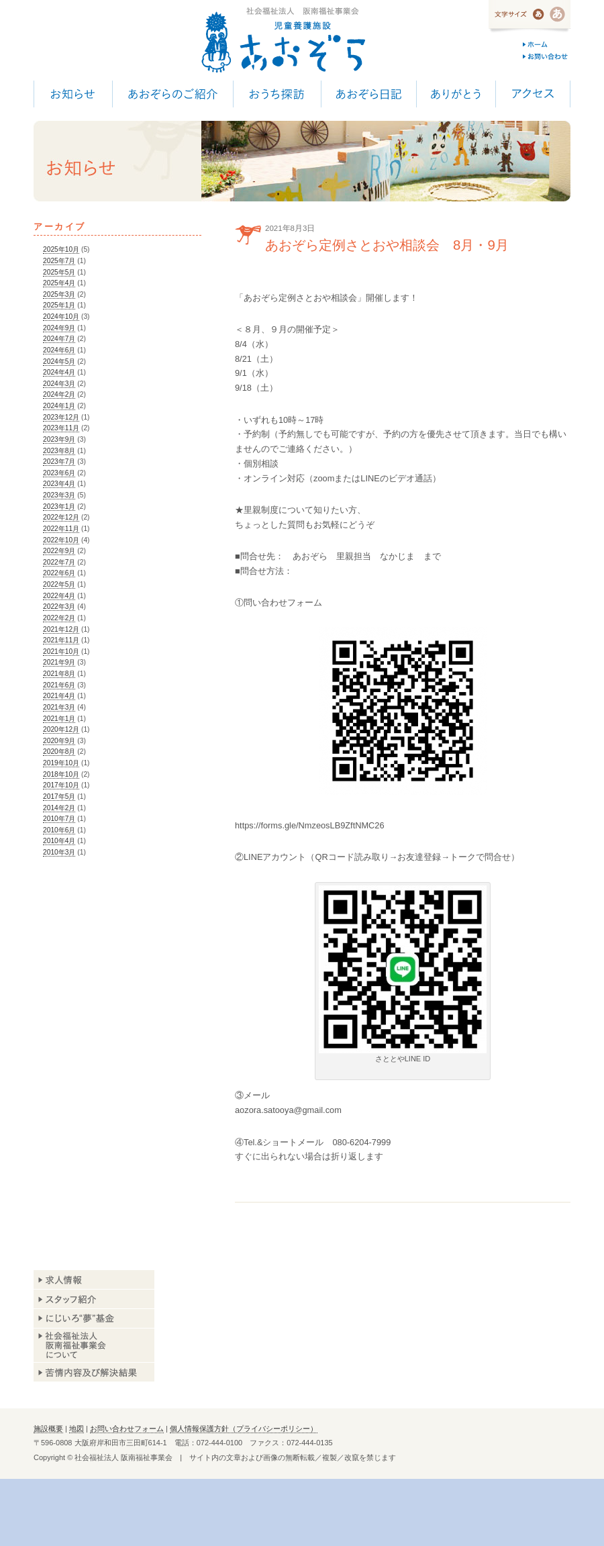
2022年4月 (59, 595)
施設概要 (48, 1428)
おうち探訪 (277, 94)
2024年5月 (59, 361)
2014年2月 (59, 808)
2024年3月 (59, 383)
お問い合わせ (546, 56)
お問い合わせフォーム (127, 1428)
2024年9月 (59, 328)
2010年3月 (59, 852)
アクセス (532, 94)
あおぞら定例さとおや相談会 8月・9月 (387, 244)
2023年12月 (61, 417)
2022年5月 (59, 584)
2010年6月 (59, 830)
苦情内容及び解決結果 (94, 1372)
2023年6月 (59, 473)
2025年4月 (59, 283)
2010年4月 (59, 840)
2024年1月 (59, 405)
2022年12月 (61, 517)
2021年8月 (59, 673)
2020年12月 (61, 729)
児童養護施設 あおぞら (283, 40)
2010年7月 (59, 818)
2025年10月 (61, 249)
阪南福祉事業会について (94, 1345)
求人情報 (94, 1280)
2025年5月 (59, 272)
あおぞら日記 (368, 94)
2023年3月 (59, 495)
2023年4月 (59, 483)
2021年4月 (59, 695)
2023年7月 (59, 461)
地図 (76, 1428)
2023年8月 (59, 450)
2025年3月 (59, 294)
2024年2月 (59, 394)
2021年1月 (59, 718)
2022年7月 (59, 562)
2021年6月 (59, 685)
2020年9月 (59, 740)
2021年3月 (59, 707)
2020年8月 (59, 751)
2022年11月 (61, 528)
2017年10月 (61, 785)
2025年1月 (59, 305)
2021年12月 (61, 629)
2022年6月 (59, 573)
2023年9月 (59, 439)
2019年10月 (61, 763)
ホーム (546, 44)
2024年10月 (61, 316)
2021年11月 (61, 640)
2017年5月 (59, 796)
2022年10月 (61, 540)
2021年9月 (59, 662)
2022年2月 (59, 618)
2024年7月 (59, 338)
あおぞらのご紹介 (172, 94)
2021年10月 (61, 651)
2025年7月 (59, 260)
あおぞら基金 (94, 1318)
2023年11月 (61, 428)
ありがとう (455, 94)
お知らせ (73, 94)
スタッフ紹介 (94, 1299)
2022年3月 (59, 606)
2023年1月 (59, 506)
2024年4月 (59, 372)
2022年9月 (59, 550)
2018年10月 (61, 774)
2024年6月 (59, 350)
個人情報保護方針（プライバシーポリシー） (243, 1428)
